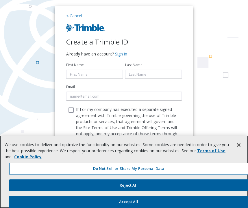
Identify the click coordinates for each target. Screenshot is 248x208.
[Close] (238, 145)
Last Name (133, 64)
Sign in (121, 54)
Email (70, 86)
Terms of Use (211, 150)
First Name (75, 64)
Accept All (128, 201)
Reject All (128, 185)
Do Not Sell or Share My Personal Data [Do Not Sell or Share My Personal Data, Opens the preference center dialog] (128, 168)
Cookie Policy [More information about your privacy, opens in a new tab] (28, 156)
